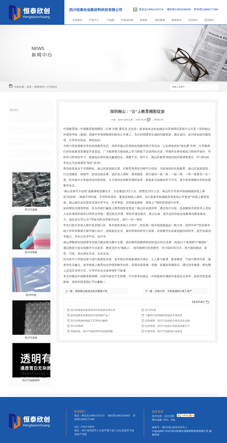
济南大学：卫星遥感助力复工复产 (173, 291)
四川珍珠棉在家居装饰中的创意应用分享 (93, 310)
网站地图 (157, 419)
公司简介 (193, 20)
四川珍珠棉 (31, 252)
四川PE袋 (31, 295)
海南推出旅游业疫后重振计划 (91, 291)
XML (173, 419)
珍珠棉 (143, 20)
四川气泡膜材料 (31, 380)
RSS (166, 419)
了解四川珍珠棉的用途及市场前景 (163, 315)
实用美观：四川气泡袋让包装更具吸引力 (167, 326)
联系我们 (209, 20)
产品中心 (94, 20)
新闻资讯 (176, 20)
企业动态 (20, 119)
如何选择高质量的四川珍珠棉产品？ (90, 315)
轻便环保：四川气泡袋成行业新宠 (163, 331)
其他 (17, 153)
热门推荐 (20, 164)
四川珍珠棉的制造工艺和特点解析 (89, 320)
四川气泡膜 (31, 209)
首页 (29, 86)
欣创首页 (77, 20)
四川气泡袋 (31, 337)
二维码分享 (157, 119)
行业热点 (52, 86)
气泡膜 (110, 20)
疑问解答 (20, 141)
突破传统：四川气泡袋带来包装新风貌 (92, 331)
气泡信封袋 (127, 20)
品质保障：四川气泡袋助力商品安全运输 (167, 320)
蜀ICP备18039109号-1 (174, 427)
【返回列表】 (198, 301)
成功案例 (160, 20)
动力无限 (169, 416)
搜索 (212, 87)
